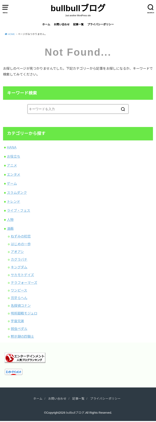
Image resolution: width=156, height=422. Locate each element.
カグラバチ (19, 259)
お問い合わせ (62, 24)
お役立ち (13, 156)
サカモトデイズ (22, 275)
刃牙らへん (19, 298)
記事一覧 (78, 24)
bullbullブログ (78, 8)
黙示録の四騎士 (22, 336)
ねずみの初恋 (21, 236)
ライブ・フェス (18, 210)
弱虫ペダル (19, 329)
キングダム (19, 267)
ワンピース (19, 290)
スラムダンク (17, 192)
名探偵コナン (21, 305)
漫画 (10, 228)
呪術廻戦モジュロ (24, 313)
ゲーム (12, 183)
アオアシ (17, 252)
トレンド (13, 201)
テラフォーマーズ (24, 282)
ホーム (46, 24)
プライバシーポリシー (100, 24)
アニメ (12, 165)
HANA (11, 147)
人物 (10, 219)
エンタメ (13, 174)
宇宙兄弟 (17, 321)
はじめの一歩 (21, 244)
